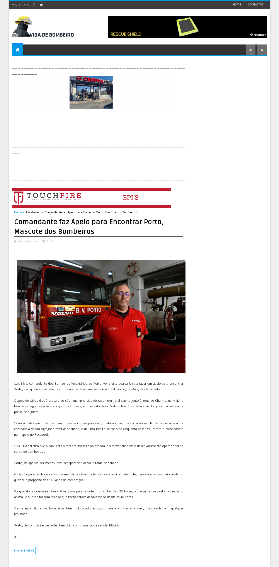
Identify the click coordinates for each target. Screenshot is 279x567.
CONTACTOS (256, 4)
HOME (237, 4)
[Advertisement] (91, 131)
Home (18, 212)
